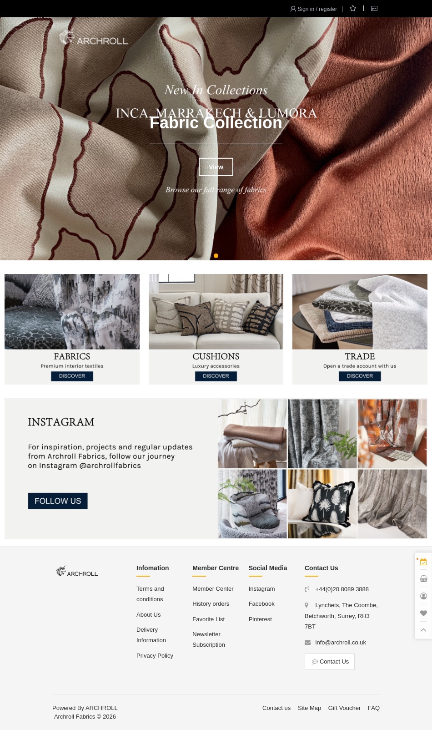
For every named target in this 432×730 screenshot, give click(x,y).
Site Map (309, 708)
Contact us (276, 708)
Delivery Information (151, 635)
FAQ (374, 708)
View (216, 166)
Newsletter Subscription (208, 639)
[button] (216, 255)
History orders (210, 603)
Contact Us (330, 661)
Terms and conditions (150, 594)
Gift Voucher (344, 708)
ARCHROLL (101, 708)
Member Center (212, 588)
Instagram (262, 588)
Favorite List (208, 619)
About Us (148, 614)
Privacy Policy (154, 655)
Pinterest (260, 619)
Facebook (262, 603)
